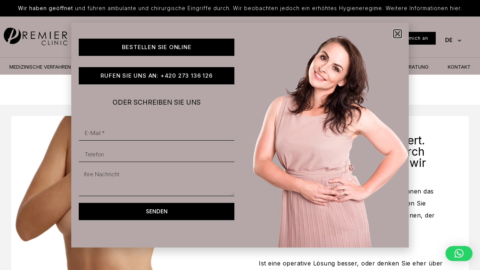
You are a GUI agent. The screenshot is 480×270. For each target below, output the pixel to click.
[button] (459, 253)
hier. (456, 8)
